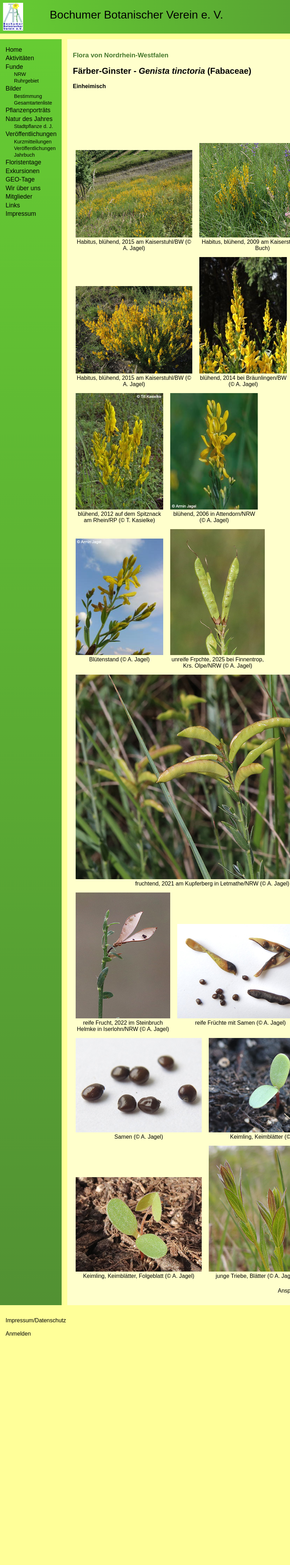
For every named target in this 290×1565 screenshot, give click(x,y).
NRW (20, 74)
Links (13, 205)
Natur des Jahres (29, 118)
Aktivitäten (20, 58)
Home (14, 49)
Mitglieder (19, 196)
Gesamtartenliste (33, 103)
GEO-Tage (20, 179)
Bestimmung (28, 96)
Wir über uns (23, 188)
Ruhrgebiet (26, 81)
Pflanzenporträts (28, 110)
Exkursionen (23, 171)
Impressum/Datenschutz (36, 1320)
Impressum (21, 213)
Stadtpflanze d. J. (33, 126)
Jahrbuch (24, 155)
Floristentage (23, 162)
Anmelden (18, 1334)
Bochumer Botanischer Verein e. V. (136, 14)
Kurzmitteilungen (32, 141)
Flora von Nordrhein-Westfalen (120, 55)
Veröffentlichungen (35, 148)
